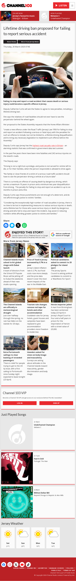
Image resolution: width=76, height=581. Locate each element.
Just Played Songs (13, 414)
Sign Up (56, 403)
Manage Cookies (56, 568)
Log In (19, 403)
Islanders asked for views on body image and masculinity (38, 347)
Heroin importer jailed (62, 297)
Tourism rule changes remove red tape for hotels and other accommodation (38, 301)
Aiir (73, 575)
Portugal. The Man (41, 461)
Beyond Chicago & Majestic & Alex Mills (48, 495)
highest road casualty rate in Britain (47, 145)
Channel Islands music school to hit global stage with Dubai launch (14, 256)
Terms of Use (69, 570)
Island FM (31, 568)
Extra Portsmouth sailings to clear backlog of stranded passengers (14, 349)
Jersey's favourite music (24, 16)
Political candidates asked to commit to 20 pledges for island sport (62, 256)
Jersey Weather (12, 523)
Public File (56, 570)
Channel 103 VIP (14, 393)
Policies (70, 568)
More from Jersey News (30, 42)
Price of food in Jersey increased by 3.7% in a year (38, 254)
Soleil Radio (19, 568)
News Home (11, 42)
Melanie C (55, 16)
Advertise (42, 568)
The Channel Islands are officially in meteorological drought (14, 301)
